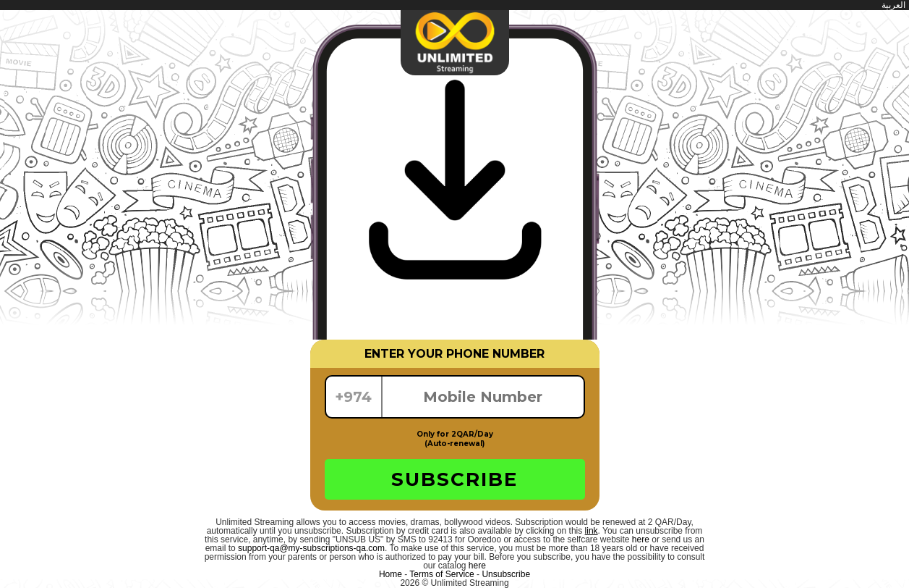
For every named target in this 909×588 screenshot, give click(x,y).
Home (390, 574)
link (591, 531)
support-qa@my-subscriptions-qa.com (311, 548)
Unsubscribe (506, 574)
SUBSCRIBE (454, 479)
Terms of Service (441, 574)
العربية (893, 5)
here (640, 539)
